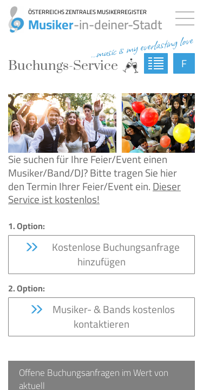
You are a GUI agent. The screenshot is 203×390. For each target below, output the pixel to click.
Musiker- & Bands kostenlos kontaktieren (102, 317)
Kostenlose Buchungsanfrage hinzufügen (102, 254)
